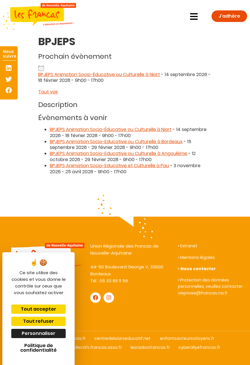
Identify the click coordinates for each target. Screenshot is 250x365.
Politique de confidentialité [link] (38, 347)
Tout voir (48, 92)
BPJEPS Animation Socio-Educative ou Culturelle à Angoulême (118, 153)
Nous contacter (198, 269)
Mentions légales (197, 257)
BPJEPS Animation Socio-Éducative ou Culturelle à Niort (99, 74)
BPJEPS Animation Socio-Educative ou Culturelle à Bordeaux (116, 141)
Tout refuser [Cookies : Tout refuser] (38, 321)
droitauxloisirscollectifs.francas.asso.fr (82, 347)
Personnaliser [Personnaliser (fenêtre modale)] (38, 333)
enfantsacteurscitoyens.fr (187, 338)
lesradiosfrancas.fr (150, 347)
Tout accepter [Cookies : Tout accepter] (38, 309)
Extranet (188, 246)
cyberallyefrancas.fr (199, 347)
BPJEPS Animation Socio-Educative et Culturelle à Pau (109, 165)
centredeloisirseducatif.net (122, 338)
